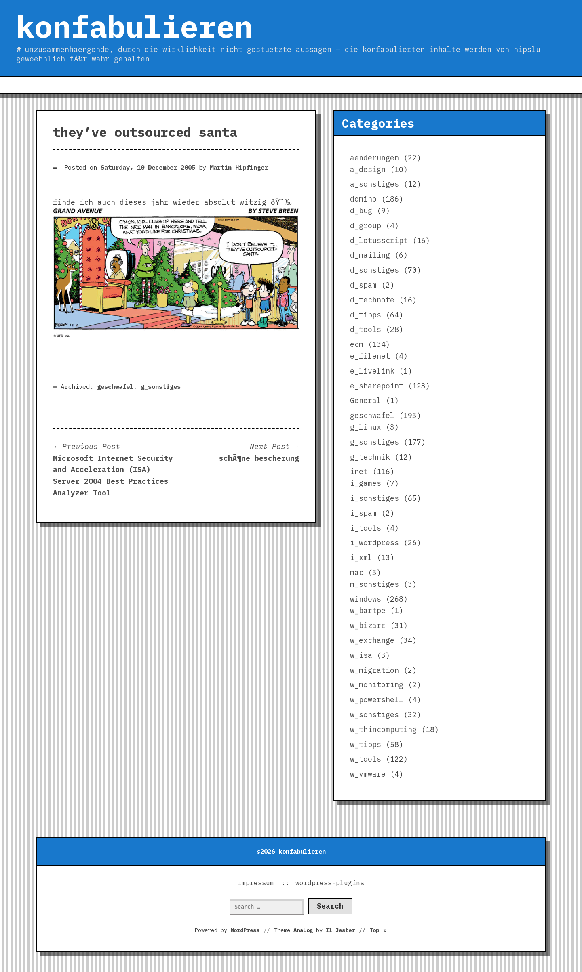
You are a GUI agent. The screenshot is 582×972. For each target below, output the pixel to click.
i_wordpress (374, 542)
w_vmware (368, 774)
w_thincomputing (383, 729)
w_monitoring (376, 684)
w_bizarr (368, 625)
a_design (368, 169)
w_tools (365, 759)
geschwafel (115, 386)
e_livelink (372, 371)
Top (378, 930)
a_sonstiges (374, 184)
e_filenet (370, 356)
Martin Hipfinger (239, 167)
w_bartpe (368, 610)
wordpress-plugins (329, 883)
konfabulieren (134, 26)
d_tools (365, 329)
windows (365, 599)
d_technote (372, 299)
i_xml (361, 557)
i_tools (365, 528)
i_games (365, 483)
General (365, 400)
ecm (356, 344)
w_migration (374, 670)
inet (359, 471)
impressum (256, 883)
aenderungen (374, 157)
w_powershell (376, 699)
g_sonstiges (161, 386)
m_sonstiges (374, 584)
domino (363, 199)
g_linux (365, 427)
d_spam (363, 285)
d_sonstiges (374, 270)
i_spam (363, 513)
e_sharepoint (376, 385)
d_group (365, 225)
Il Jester (340, 930)
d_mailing (370, 255)
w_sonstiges (374, 714)
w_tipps (365, 744)
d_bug (361, 210)
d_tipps (365, 314)
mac (356, 572)
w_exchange (372, 640)
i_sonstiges (374, 498)
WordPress (244, 930)
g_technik (370, 457)
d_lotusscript (379, 240)
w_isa (361, 655)
